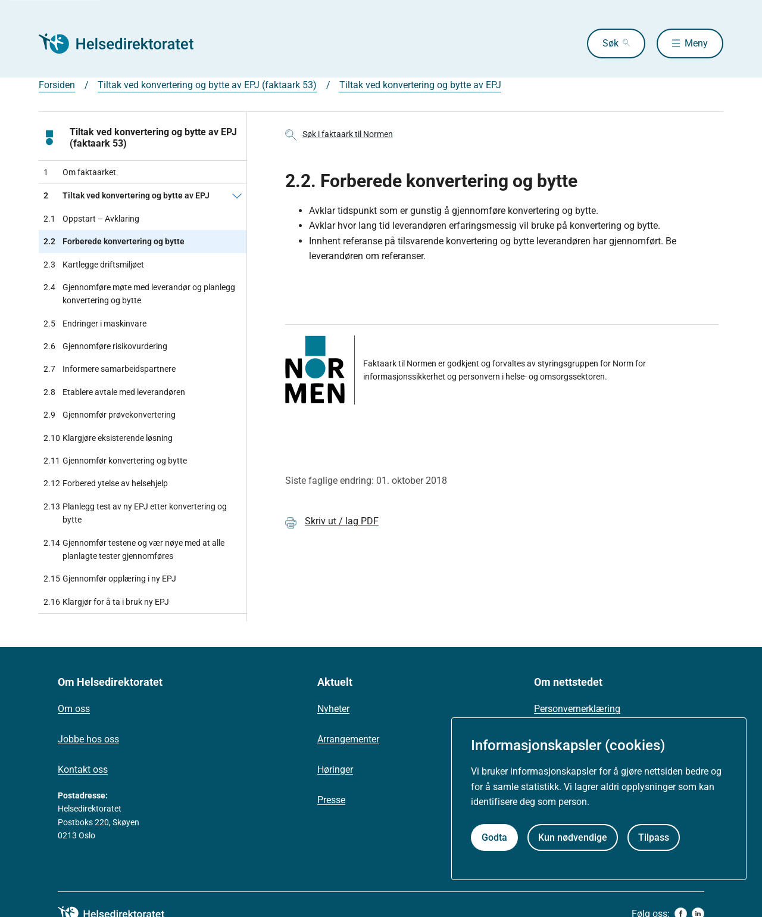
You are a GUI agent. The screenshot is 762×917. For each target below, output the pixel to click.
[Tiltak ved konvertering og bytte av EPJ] (236, 195)
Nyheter (333, 708)
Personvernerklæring (577, 708)
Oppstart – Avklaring (91, 218)
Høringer (335, 769)
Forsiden (57, 85)
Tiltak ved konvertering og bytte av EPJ (420, 85)
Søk (610, 43)
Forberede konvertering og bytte (114, 241)
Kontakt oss (83, 769)
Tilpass (653, 837)
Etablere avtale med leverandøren (114, 392)
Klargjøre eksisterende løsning (108, 437)
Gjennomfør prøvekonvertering (109, 414)
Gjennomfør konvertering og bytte (115, 460)
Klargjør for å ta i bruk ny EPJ (106, 601)
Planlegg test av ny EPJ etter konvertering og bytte (135, 513)
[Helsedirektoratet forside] (124, 43)
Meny (696, 43)
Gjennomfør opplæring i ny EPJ (109, 578)
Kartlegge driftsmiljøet (93, 264)
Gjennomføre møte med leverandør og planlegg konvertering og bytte (139, 294)
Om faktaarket (79, 172)
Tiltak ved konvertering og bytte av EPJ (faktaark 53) (207, 85)
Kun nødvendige (572, 837)
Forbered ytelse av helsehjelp (105, 483)
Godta (494, 837)
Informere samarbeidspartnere (109, 368)
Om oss (74, 708)
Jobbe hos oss (88, 739)
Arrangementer (348, 739)
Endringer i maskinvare (94, 323)
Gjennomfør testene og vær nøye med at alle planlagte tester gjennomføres (133, 549)
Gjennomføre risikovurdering (105, 346)
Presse (331, 800)
